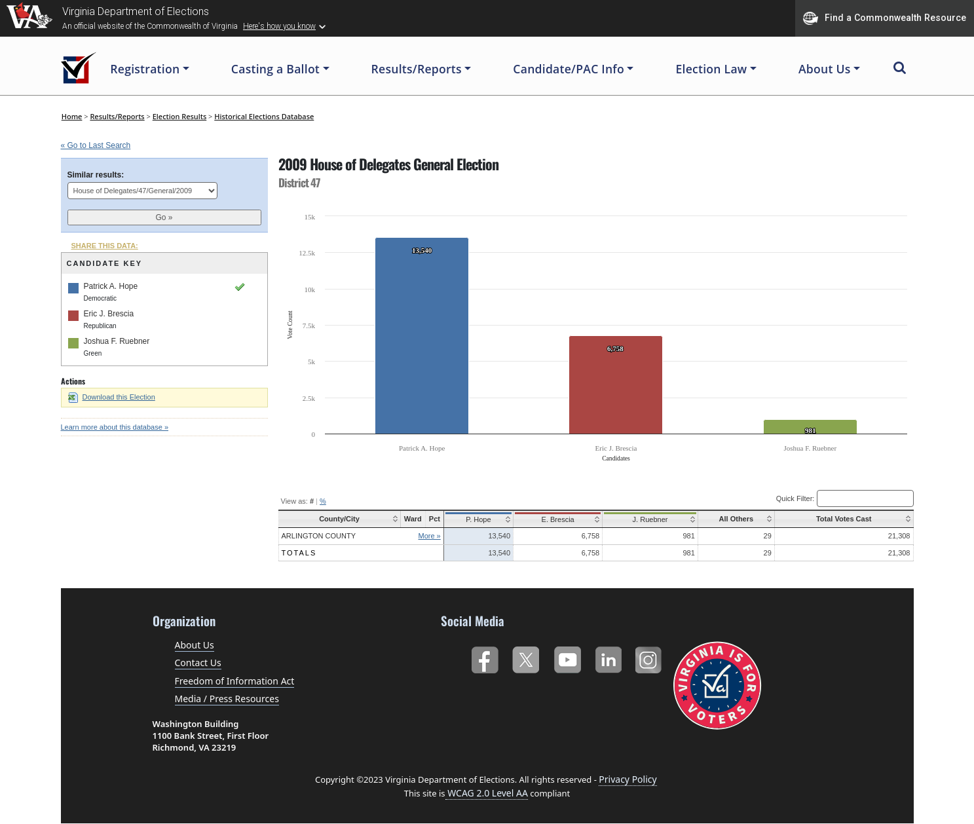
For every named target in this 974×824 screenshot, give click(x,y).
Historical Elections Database (264, 116)
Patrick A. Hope (111, 286)
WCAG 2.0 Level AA (486, 793)
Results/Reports (117, 116)
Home (72, 116)
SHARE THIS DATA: (104, 246)
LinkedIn (609, 657)
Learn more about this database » (115, 427)
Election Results (180, 116)
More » (429, 536)
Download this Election (111, 397)
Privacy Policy (627, 779)
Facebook (484, 657)
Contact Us (198, 662)
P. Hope (477, 519)
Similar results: (95, 174)
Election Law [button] (711, 69)
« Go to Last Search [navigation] (96, 145)
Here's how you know (279, 26)
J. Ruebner (646, 519)
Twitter (525, 657)
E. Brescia (556, 519)
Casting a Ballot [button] (275, 69)
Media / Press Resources (227, 698)
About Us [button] (824, 69)
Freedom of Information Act (235, 681)
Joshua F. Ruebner (117, 341)
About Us (194, 645)
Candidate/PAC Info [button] (568, 69)
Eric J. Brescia (109, 313)
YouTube (567, 657)
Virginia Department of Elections (135, 11)
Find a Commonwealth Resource (884, 18)
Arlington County (319, 536)
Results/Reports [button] (416, 69)
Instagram (650, 657)
